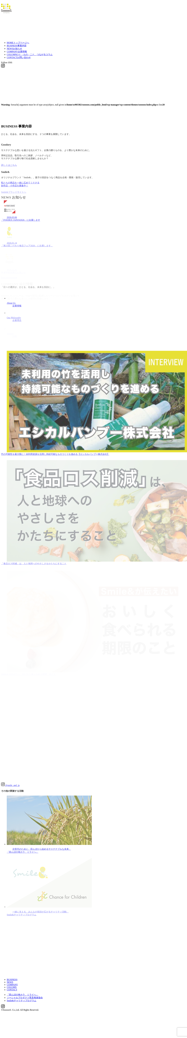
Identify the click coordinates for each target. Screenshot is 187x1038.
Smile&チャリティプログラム (21, 997)
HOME (18, 39)
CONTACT (19, 54)
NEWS (14, 45)
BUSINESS (16, 42)
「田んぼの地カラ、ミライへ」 (22, 991)
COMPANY (17, 48)
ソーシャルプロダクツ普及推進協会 (25, 994)
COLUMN (30, 51)
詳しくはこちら (9, 163)
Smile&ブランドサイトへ (13, 190)
